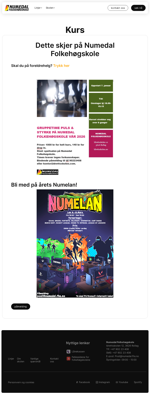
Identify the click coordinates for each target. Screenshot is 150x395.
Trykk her (61, 66)
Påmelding (21, 306)
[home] (16, 8)
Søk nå (138, 7)
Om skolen (20, 360)
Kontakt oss (118, 7)
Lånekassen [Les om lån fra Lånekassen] (78, 351)
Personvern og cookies (21, 382)
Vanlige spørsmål (35, 360)
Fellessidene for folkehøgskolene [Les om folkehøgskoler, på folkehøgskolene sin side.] (81, 358)
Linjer (11, 358)
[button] (38, 8)
